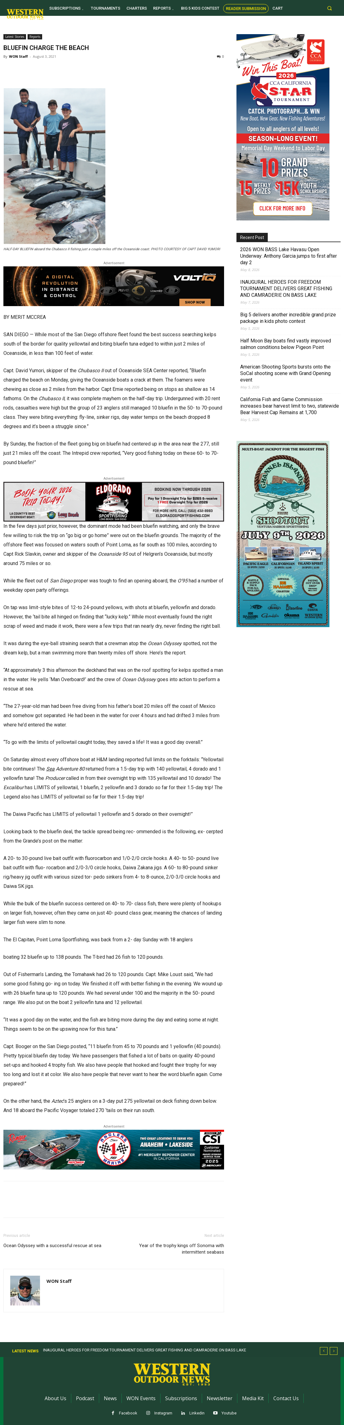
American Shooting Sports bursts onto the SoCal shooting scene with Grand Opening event (285, 373)
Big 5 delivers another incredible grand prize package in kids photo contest (288, 318)
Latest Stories (14, 36)
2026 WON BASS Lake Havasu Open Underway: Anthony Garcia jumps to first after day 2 (288, 256)
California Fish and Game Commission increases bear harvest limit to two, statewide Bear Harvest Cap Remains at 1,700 (289, 405)
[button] (329, 8)
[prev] (324, 1351)
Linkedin (197, 1413)
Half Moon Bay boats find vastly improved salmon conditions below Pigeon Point (285, 344)
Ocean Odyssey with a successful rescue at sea (52, 1245)
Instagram (163, 1413)
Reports (34, 36)
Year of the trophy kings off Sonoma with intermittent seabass (181, 1249)
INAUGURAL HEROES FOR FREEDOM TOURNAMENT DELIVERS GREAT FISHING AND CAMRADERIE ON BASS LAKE (286, 288)
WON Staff (18, 56)
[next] (333, 1351)
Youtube (229, 1413)
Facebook (128, 1413)
